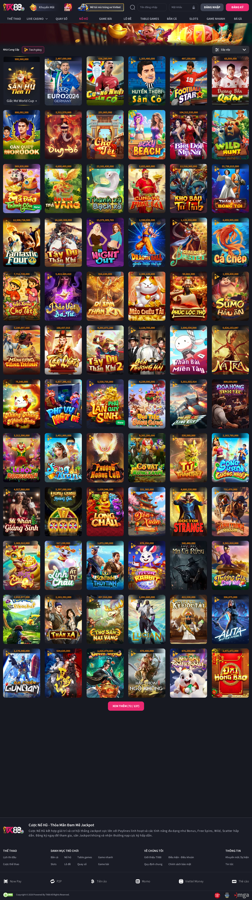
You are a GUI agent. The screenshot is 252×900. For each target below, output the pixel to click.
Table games (84, 857)
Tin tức (229, 864)
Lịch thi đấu (9, 857)
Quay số (82, 864)
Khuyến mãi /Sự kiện (237, 857)
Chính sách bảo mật (179, 864)
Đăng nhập (212, 7)
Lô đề (67, 864)
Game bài (103, 864)
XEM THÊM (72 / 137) (126, 706)
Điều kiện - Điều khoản (181, 857)
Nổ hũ (67, 857)
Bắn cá (54, 857)
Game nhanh (105, 857)
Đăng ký (237, 7)
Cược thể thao (11, 864)
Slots (53, 864)
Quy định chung (153, 864)
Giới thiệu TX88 (152, 857)
